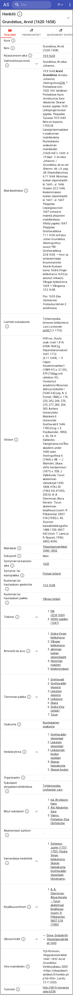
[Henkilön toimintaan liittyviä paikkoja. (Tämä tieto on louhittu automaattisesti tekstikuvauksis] (29, 697)
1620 (46, 563)
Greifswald (57, 679)
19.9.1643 (49, 56)
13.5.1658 (49, 585)
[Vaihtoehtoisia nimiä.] (7, 65)
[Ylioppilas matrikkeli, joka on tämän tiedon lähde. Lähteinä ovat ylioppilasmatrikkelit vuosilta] (19, 548)
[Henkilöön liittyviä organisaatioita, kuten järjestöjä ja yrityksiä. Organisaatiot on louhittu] (23, 777)
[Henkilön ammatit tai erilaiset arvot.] (28, 651)
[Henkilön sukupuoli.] (19, 556)
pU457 (47, 330)
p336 (62, 82)
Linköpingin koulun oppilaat (58, 754)
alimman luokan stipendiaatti (58, 653)
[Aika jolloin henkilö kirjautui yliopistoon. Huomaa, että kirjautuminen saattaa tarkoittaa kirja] (30, 55)
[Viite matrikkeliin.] (28, 966)
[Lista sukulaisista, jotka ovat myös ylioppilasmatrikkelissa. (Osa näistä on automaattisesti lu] (7, 791)
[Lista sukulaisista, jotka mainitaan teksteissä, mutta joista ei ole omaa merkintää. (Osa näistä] (27, 811)
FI (61, 4)
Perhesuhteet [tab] (31, 32)
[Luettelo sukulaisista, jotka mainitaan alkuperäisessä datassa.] (7, 326)
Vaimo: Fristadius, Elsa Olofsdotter (60, 819)
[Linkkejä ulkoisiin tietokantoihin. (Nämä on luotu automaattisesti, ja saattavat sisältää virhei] (23, 939)
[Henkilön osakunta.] (19, 724)
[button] (36, 18)
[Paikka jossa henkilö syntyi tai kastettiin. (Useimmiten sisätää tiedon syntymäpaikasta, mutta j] (22, 575)
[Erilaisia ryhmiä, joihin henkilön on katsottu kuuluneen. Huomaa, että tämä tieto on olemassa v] (24, 752)
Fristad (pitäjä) (52, 573)
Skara (54, 702)
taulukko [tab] (10, 32)
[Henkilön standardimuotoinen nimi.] (13, 48)
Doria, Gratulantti (57, 935)
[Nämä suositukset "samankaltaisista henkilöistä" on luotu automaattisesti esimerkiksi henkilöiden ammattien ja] (7, 863)
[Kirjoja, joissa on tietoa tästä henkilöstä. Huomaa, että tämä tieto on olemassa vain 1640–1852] (29, 907)
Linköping (56, 699)
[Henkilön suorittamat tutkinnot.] (17, 617)
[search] (31, 5)
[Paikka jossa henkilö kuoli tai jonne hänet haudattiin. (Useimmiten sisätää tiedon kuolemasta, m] (7, 603)
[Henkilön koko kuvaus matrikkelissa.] (26, 191)
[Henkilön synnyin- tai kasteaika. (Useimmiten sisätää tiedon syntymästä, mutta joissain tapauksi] (12, 566)
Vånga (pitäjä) (52, 599)
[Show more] (36, 64)
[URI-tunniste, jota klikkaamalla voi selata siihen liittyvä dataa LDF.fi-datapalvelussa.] (18, 989)
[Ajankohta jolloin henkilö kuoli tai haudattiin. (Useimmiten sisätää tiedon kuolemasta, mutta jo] (7, 589)
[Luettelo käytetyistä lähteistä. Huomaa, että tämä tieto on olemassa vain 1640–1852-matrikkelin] (16, 440)
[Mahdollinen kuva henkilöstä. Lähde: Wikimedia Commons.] (13, 40)
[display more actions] (70, 5)
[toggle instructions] (20, 14)
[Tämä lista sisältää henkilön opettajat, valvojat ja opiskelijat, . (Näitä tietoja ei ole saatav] (7, 835)
